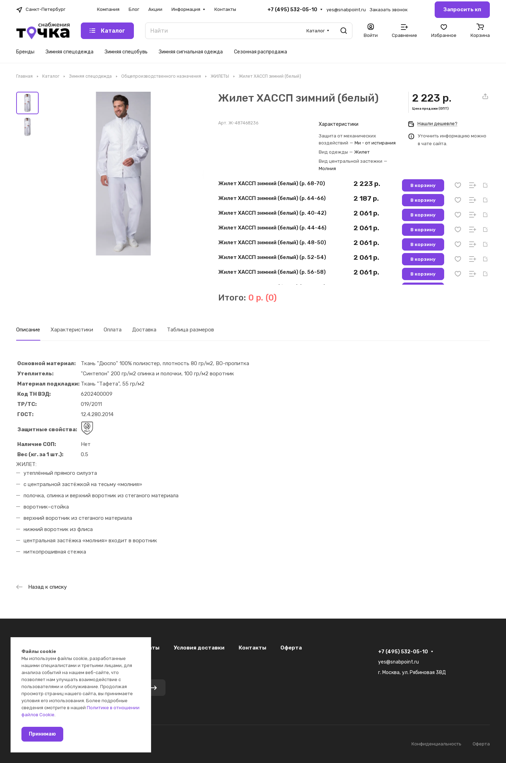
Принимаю (42, 734)
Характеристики (72, 329)
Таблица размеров (190, 329)
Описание (28, 329)
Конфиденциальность (436, 743)
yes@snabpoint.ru (346, 9)
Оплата (113, 329)
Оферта (291, 648)
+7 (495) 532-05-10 (292, 10)
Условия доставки (199, 648)
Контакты (252, 648)
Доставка (144, 329)
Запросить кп (462, 9)
